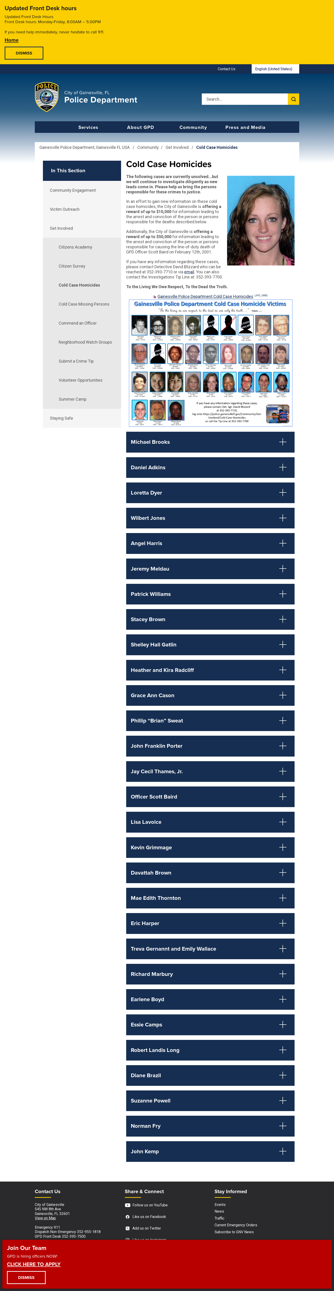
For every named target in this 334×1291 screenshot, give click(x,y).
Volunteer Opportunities (81, 380)
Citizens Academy (75, 247)
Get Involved (177, 147)
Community (193, 127)
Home (12, 39)
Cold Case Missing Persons (84, 304)
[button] (210, 442)
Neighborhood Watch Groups (85, 342)
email (189, 271)
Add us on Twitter (143, 1228)
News (219, 1211)
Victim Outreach (65, 209)
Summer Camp (73, 399)
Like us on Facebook (145, 1217)
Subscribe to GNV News (234, 1232)
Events (220, 1204)
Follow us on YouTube (146, 1205)
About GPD (140, 127)
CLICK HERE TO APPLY (34, 1264)
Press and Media (245, 127)
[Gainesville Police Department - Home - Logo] (86, 97)
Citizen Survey (72, 266)
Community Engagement (73, 190)
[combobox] (275, 68)
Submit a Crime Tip (76, 361)
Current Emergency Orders (236, 1225)
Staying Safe (61, 418)
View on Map (45, 1218)
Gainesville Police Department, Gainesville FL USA (84, 147)
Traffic (219, 1218)
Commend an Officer (78, 323)
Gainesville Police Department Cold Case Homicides (212, 296)
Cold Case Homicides (79, 285)
